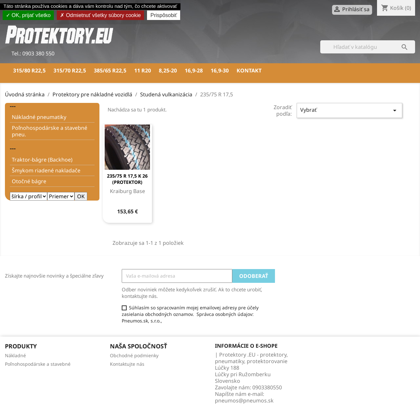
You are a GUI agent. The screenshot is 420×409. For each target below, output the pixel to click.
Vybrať (349, 110)
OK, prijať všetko (28, 15)
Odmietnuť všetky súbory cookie (100, 15)
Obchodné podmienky (134, 355)
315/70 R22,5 (69, 70)
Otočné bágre (29, 181)
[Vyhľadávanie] (367, 46)
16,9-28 (194, 70)
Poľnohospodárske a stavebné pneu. (49, 131)
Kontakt (249, 70)
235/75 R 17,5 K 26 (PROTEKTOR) (127, 179)
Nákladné (15, 355)
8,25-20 (168, 70)
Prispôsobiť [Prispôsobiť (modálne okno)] (163, 15)
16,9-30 (220, 70)
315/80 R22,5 (29, 70)
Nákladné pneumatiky (39, 117)
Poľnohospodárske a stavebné (38, 364)
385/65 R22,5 (110, 70)
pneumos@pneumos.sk (244, 400)
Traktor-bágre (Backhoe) (42, 159)
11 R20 (142, 70)
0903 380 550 (37, 53)
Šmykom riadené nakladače (46, 170)
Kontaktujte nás (127, 364)
